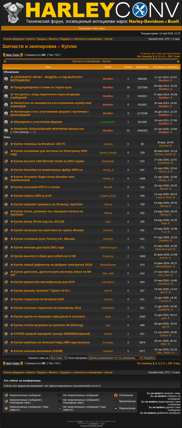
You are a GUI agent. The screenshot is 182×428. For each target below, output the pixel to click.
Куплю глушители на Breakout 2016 (39, 299)
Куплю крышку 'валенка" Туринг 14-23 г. (42, 290)
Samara (108, 143)
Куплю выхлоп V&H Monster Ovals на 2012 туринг (49, 161)
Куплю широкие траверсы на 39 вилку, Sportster (48, 204)
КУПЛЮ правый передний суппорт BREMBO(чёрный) (52, 333)
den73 (108, 290)
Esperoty (108, 256)
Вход (102, 28)
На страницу (144, 56)
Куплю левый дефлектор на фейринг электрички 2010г (53, 264)
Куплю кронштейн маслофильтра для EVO (44, 282)
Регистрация (84, 28)
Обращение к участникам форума (38, 121)
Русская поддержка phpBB (91, 426)
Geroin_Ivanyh (108, 152)
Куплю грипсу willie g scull (32, 195)
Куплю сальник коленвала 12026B (38, 351)
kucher (164, 257)
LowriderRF (108, 121)
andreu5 (108, 351)
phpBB (79, 421)
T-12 (163, 231)
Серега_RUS (108, 195)
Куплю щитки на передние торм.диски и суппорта (49, 316)
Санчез (108, 299)
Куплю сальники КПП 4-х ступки (37, 187)
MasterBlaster (108, 264)
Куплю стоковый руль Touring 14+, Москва (44, 238)
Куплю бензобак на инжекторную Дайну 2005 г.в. (48, 169)
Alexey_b (108, 169)
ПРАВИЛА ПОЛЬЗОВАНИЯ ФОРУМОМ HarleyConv (49, 128)
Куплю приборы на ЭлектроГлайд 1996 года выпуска (51, 342)
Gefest (108, 333)
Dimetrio (108, 230)
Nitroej (108, 204)
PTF (102, 423)
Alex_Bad (108, 273)
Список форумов (13, 39)
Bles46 (108, 187)
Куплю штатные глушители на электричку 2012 (47, 307)
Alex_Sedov (164, 352)
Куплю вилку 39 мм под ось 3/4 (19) (39, 221)
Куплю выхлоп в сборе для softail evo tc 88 (44, 256)
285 (170, 56)
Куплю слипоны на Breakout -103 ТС (39, 143)
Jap (108, 325)
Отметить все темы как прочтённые (160, 53)
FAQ (95, 28)
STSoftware (93, 423)
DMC (164, 344)
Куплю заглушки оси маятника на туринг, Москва (48, 230)
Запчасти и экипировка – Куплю (93, 39)
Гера (108, 221)
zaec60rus (108, 282)
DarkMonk (108, 161)
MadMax (108, 78)
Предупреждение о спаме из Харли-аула (43, 87)
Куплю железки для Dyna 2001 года (39, 247)
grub (108, 316)
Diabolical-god (108, 247)
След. (176, 56)
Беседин (108, 342)
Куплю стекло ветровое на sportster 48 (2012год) (48, 325)
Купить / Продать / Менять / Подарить (49, 39)
